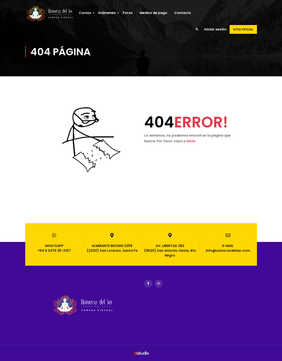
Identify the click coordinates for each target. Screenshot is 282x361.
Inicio (190, 147)
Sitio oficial (243, 29)
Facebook (148, 283)
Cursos (89, 12)
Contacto (186, 12)
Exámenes (111, 12)
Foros (132, 12)
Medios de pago (157, 12)
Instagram (158, 283)
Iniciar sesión (215, 29)
